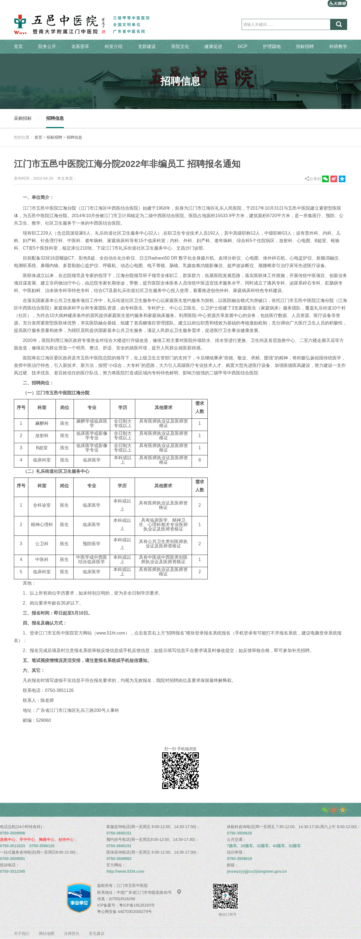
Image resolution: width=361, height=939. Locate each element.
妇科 (36, 290)
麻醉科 (42, 423)
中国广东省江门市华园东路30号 (149, 892)
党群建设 (147, 46)
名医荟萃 (80, 46)
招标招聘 (305, 46)
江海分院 (67, 208)
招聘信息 (55, 118)
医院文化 (180, 46)
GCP (242, 46)
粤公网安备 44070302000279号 (124, 911)
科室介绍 (113, 46)
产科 (31, 240)
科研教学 (338, 46)
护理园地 (272, 46)
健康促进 (213, 46)
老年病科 (94, 240)
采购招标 (23, 118)
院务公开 (47, 46)
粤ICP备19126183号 (137, 905)
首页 (18, 46)
